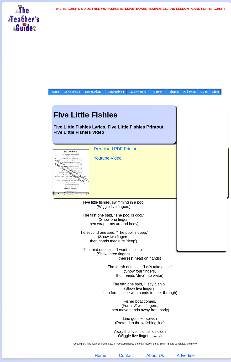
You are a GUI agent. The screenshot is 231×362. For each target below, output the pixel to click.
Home (55, 91)
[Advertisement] (134, 52)
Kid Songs (190, 91)
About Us (154, 355)
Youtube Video (107, 158)
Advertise (186, 355)
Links (215, 91)
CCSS (204, 91)
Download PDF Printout (116, 148)
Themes (174, 91)
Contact (126, 355)
